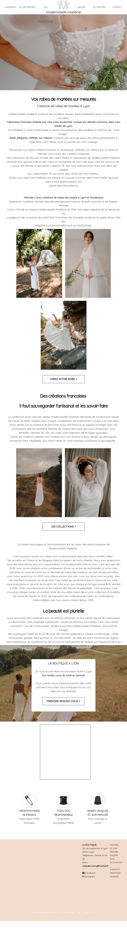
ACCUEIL (114, 844)
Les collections (46, 14)
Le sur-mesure (27, 7)
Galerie (81, 7)
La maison (10, 7)
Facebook (88, 873)
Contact (117, 7)
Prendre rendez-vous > (63, 701)
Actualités (99, 7)
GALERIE (114, 855)
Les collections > (63, 526)
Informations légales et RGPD (45, 912)
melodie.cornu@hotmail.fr (95, 866)
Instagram (88, 876)
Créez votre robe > (63, 379)
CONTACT (115, 869)
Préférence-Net (67, 912)
